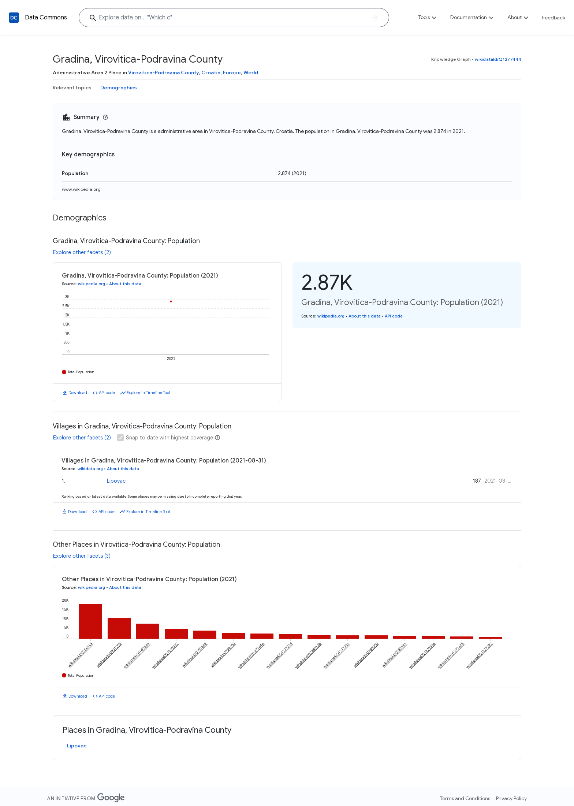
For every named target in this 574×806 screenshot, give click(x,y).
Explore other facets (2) (82, 252)
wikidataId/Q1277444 (498, 59)
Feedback (553, 17)
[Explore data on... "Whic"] (234, 18)
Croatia (210, 72)
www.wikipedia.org (81, 189)
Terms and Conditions (465, 798)
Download (77, 392)
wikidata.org (90, 468)
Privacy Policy (511, 798)
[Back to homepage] (14, 17)
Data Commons (46, 17)
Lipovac (116, 481)
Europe (232, 72)
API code (107, 392)
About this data (125, 283)
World (250, 72)
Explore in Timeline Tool (148, 392)
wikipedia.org (91, 283)
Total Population (81, 371)
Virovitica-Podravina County (163, 72)
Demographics (118, 87)
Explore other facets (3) (82, 556)
